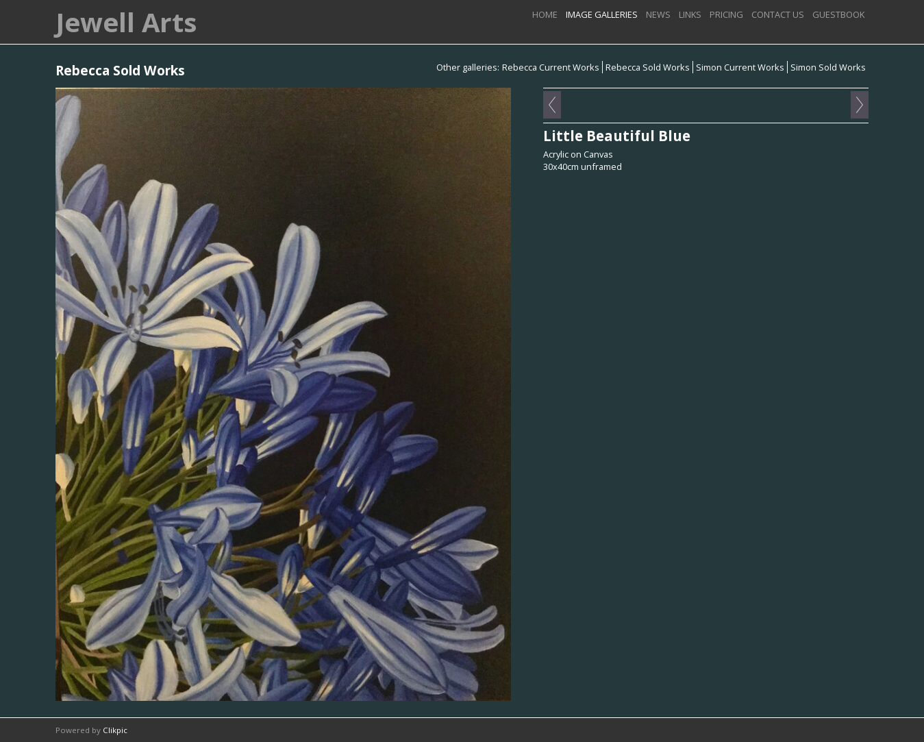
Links (690, 14)
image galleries (602, 14)
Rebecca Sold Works (647, 67)
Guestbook (838, 14)
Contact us (777, 14)
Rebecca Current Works (550, 67)
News (658, 14)
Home (545, 14)
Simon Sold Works (828, 67)
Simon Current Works (740, 67)
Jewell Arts (126, 22)
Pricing (726, 14)
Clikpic (115, 730)
